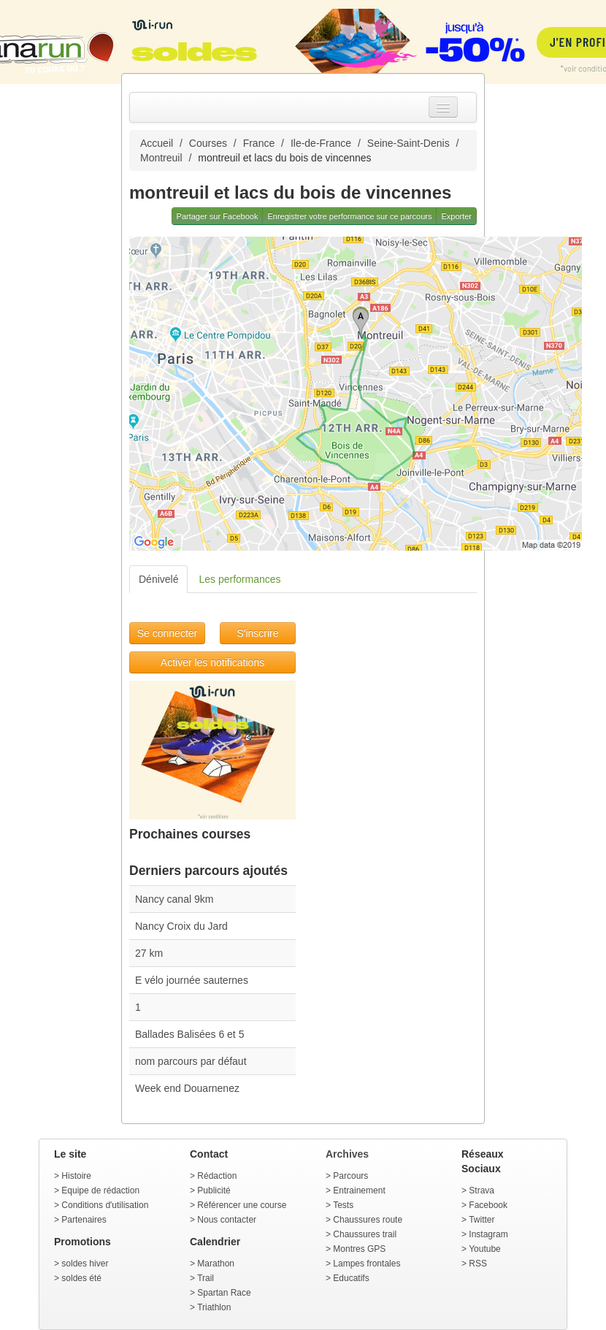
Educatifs (351, 1278)
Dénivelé (158, 579)
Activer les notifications (212, 662)
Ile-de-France (321, 143)
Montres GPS (359, 1249)
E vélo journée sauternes (191, 980)
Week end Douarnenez (187, 1088)
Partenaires (83, 1220)
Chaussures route (367, 1220)
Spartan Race (223, 1293)
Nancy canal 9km (174, 899)
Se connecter (167, 633)
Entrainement (359, 1190)
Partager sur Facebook (217, 216)
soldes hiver (84, 1263)
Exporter (456, 216)
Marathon (215, 1263)
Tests (343, 1205)
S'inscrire (257, 633)
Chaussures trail (364, 1234)
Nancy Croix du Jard (181, 926)
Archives (347, 1154)
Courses (208, 143)
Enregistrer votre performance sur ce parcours (349, 216)
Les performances (239, 579)
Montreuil (161, 158)
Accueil (156, 143)
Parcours (350, 1176)
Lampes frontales (366, 1263)
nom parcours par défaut (191, 1061)
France (259, 143)
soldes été (81, 1278)
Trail (205, 1278)
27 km (149, 953)
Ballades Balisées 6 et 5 (189, 1034)
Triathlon (214, 1307)
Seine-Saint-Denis (408, 143)
